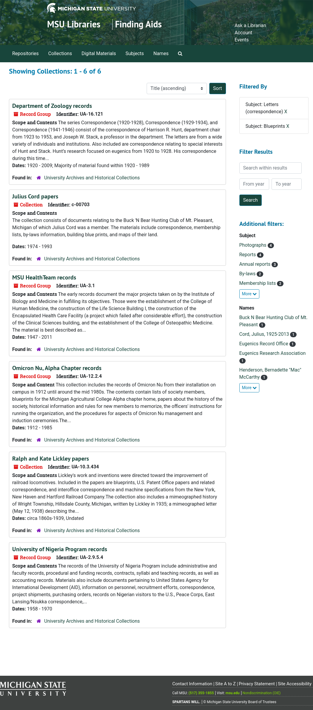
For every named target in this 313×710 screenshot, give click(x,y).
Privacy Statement (257, 683)
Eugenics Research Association (272, 353)
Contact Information (192, 683)
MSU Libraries (73, 24)
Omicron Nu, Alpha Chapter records (56, 368)
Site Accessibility (295, 683)
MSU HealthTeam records (44, 277)
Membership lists (258, 283)
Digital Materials (98, 53)
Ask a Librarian (250, 25)
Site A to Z (225, 683)
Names (161, 53)
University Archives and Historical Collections (92, 178)
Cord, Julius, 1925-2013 (264, 334)
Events (242, 40)
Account (243, 32)
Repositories (25, 53)
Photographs (253, 245)
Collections (60, 53)
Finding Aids (138, 24)
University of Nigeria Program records (59, 549)
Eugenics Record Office (264, 344)
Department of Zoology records (52, 106)
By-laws (248, 273)
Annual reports (255, 264)
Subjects (134, 53)
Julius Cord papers (35, 196)
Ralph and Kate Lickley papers (50, 458)
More (249, 293)
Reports (248, 254)
